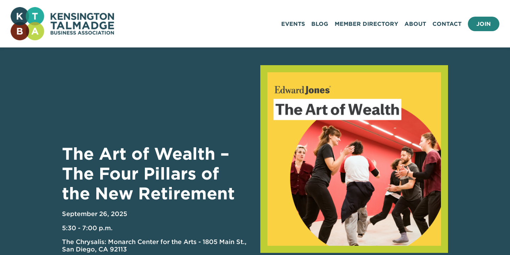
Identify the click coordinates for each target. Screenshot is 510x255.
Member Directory (366, 24)
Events (293, 24)
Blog (319, 24)
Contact (446, 24)
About (415, 24)
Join (483, 24)
